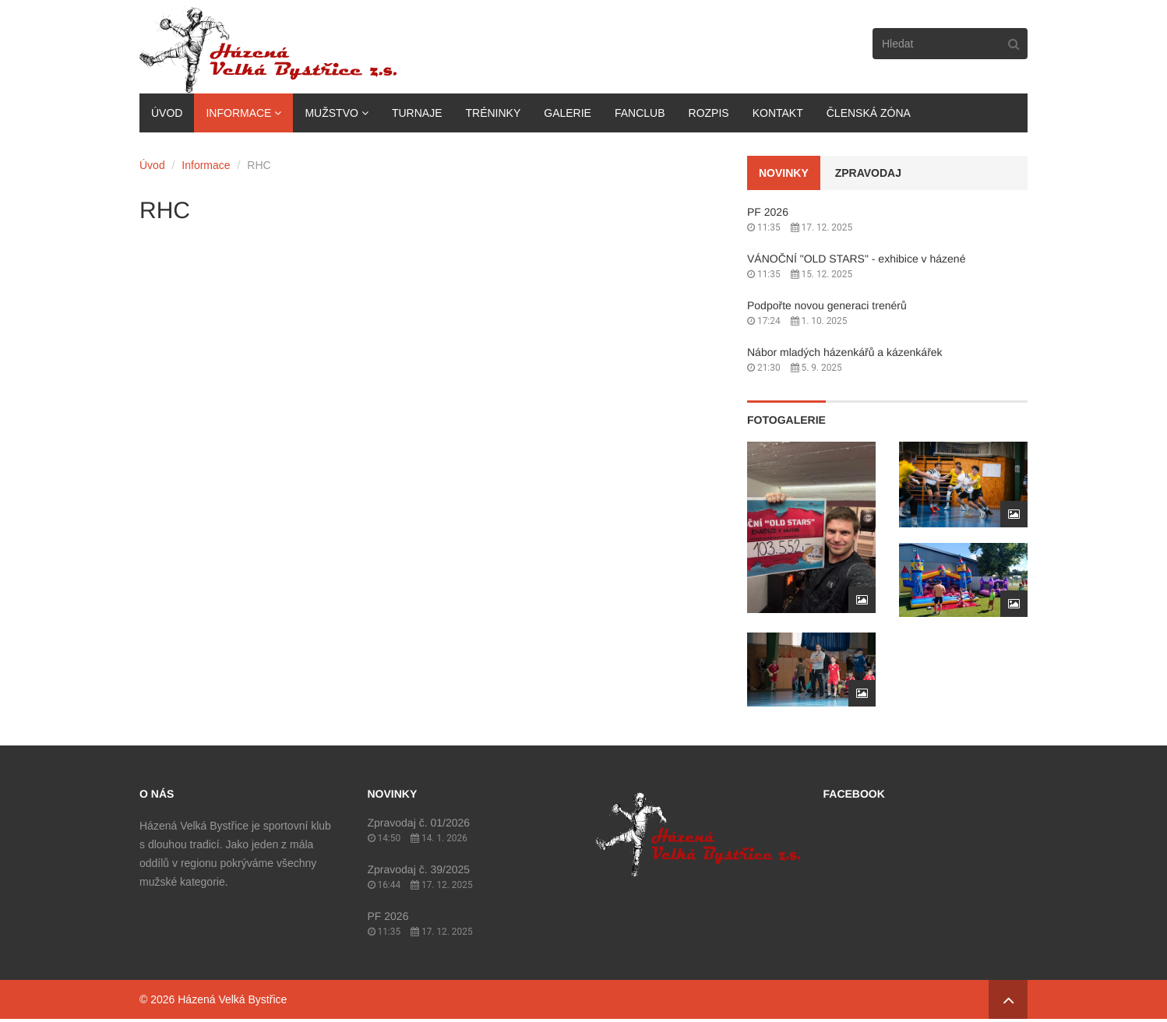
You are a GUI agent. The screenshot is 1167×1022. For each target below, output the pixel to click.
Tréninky (492, 113)
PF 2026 (767, 212)
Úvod (166, 113)
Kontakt (778, 113)
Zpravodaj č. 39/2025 (419, 869)
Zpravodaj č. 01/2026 (419, 822)
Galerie (567, 113)
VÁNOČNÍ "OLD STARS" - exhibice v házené (856, 258)
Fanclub (640, 113)
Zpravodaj (868, 173)
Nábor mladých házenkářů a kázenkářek (845, 352)
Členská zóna (869, 113)
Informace (238, 113)
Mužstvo (331, 113)
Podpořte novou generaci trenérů (827, 305)
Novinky (784, 173)
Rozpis (709, 113)
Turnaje (417, 113)
